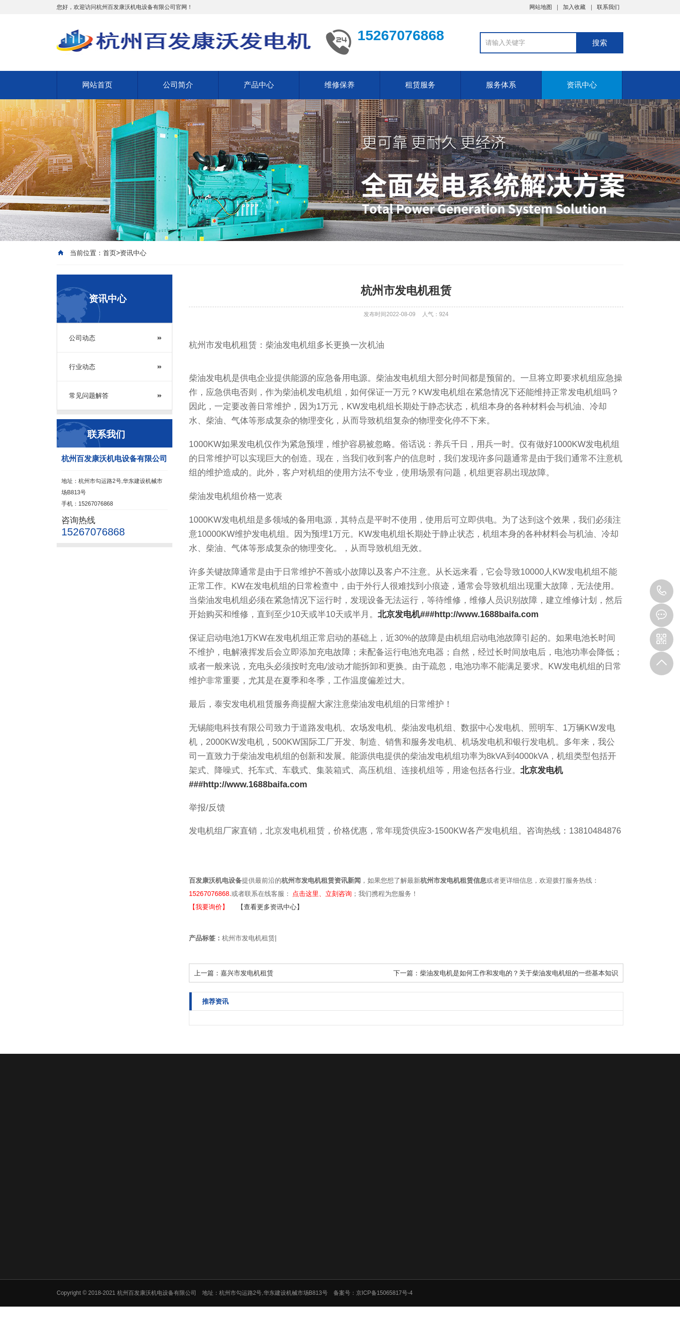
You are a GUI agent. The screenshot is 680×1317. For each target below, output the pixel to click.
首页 (109, 253)
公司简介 (178, 85)
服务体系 (501, 85)
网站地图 (540, 7)
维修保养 (339, 85)
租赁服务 (420, 85)
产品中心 (259, 85)
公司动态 (82, 338)
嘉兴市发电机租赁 (247, 973)
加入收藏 (574, 7)
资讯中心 (582, 85)
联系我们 (608, 7)
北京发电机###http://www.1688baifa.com (458, 614)
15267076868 (661, 591)
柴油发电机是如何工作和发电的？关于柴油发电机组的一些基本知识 (519, 973)
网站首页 (97, 85)
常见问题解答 (89, 395)
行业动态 (82, 366)
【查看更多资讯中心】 (270, 907)
